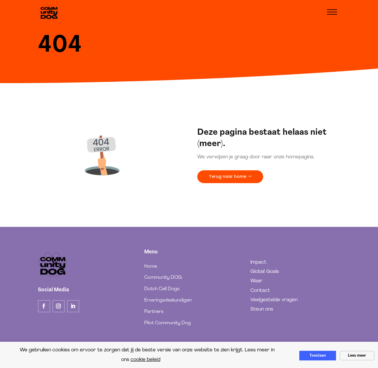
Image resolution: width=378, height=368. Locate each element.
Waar (256, 280)
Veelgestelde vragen (274, 299)
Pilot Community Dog (167, 323)
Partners (153, 311)
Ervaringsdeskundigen (168, 300)
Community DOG (163, 277)
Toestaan (318, 356)
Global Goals (264, 271)
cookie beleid (145, 359)
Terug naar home (227, 176)
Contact (260, 290)
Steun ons (261, 309)
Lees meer (357, 356)
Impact (258, 262)
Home (150, 266)
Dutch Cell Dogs (162, 289)
